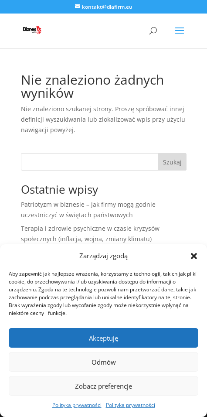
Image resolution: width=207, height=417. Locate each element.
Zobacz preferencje (103, 386)
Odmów (104, 362)
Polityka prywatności (77, 405)
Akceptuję (103, 338)
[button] (194, 256)
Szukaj (172, 162)
